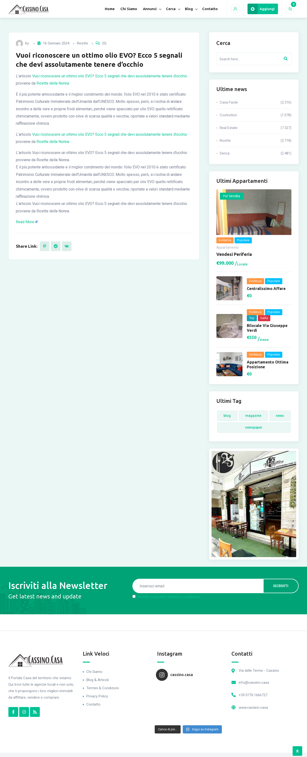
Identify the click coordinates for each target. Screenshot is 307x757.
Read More (25, 222)
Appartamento (227, 247)
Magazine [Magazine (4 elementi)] (253, 416)
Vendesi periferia (234, 254)
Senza (255, 153)
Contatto (210, 9)
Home (110, 9)
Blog (189, 9)
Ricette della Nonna (52, 83)
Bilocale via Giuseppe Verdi (267, 327)
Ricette (82, 43)
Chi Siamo (128, 9)
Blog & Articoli (97, 680)
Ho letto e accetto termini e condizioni (168, 596)
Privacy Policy (97, 696)
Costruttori (255, 115)
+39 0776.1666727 (253, 695)
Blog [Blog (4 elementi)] (227, 416)
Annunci (150, 9)
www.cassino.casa (253, 707)
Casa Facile (255, 102)
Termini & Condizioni (102, 688)
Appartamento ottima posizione (267, 364)
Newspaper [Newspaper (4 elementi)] (253, 427)
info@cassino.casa (254, 682)
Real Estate (255, 127)
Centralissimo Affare (266, 288)
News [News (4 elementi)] (280, 416)
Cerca (171, 9)
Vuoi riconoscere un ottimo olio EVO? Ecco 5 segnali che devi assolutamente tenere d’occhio (109, 76)
